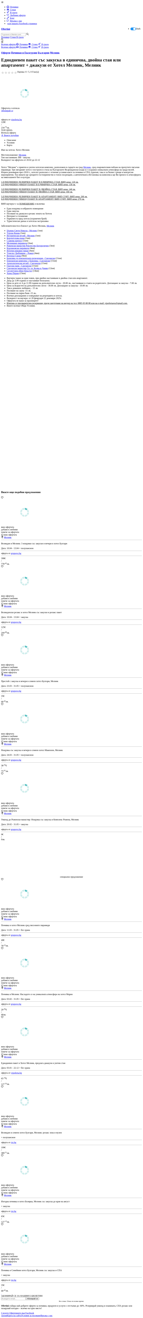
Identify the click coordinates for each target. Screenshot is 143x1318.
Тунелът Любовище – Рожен (20, 253)
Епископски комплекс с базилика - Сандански (28, 261)
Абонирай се (7, 110)
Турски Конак (13, 233)
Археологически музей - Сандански (24, 263)
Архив (4, 1315)
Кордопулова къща (16, 238)
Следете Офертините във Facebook (17, 1313)
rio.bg (13, 1142)
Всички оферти (8, 44)
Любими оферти (16, 15)
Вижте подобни (10, 135)
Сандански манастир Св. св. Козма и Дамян (27, 268)
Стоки (11, 10)
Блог (11, 18)
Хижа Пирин (13, 273)
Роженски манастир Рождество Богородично (28, 245)
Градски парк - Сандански (19, 266)
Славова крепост (15, 240)
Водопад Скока (14, 256)
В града (12, 12)
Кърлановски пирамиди (18, 248)
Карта (9, 145)
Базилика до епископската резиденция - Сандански (31, 258)
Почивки (12, 7)
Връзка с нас (14, 21)
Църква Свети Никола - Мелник (22, 230)
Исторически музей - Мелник (21, 235)
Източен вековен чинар (18, 251)
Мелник (87, 167)
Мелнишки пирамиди (17, 243)
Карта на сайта (14, 1315)
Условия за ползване (30, 1315)
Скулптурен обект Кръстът (19, 271)
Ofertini (5, 29)
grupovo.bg (16, 553)
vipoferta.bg (16, 119)
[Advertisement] (22, 407)
